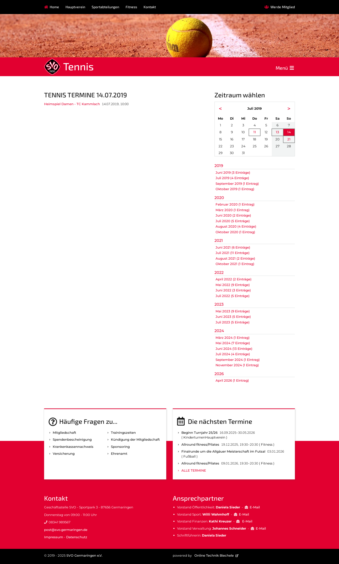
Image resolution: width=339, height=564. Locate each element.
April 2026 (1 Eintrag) (232, 380)
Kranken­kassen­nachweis (73, 447)
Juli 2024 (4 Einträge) (233, 354)
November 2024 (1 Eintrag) (237, 365)
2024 (219, 330)
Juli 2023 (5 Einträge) (232, 322)
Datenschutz (76, 537)
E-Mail (255, 507)
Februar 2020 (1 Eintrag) (235, 204)
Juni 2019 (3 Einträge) (233, 172)
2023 (219, 304)
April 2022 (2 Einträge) (233, 279)
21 (289, 139)
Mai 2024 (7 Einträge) (233, 343)
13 (277, 132)
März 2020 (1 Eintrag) (232, 210)
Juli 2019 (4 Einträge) (232, 178)
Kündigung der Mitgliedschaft (135, 439)
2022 (219, 272)
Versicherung (64, 454)
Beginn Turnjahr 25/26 (199, 433)
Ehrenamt (119, 454)
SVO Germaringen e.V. (84, 555)
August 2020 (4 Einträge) (236, 226)
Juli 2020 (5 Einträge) (233, 221)
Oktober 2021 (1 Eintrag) (235, 264)
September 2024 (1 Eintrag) (238, 360)
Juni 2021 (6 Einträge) (233, 247)
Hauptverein (75, 7)
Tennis (78, 66)
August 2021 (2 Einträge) (235, 258)
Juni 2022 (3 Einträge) (233, 290)
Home (54, 7)
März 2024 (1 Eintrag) (232, 338)
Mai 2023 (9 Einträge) (233, 311)
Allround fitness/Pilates (200, 444)
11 (254, 132)
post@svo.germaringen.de (65, 530)
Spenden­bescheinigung (72, 439)
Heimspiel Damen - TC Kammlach (72, 104)
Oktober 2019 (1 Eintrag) (235, 189)
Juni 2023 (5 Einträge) (233, 317)
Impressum (53, 537)
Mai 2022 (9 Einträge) (233, 285)
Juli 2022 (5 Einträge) (232, 296)
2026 (219, 373)
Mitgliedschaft (64, 433)
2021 (218, 240)
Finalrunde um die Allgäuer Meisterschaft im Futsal (223, 451)
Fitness (131, 7)
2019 (218, 165)
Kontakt (150, 7)
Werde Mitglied (282, 7)
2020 (219, 197)
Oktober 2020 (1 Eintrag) (235, 232)
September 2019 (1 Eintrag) (237, 184)
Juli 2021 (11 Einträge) (232, 253)
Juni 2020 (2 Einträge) (233, 215)
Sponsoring (120, 447)
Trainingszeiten (123, 433)
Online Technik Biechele (214, 555)
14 (289, 132)
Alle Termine (193, 470)
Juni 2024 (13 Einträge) (234, 349)
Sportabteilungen (105, 7)
